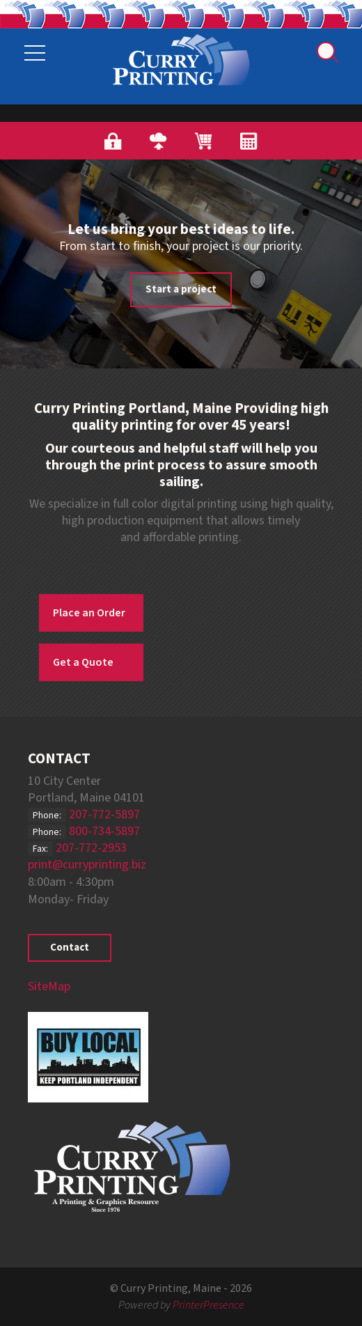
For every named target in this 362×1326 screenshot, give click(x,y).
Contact (69, 947)
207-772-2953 (91, 848)
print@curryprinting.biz (87, 864)
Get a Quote (83, 662)
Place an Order (89, 613)
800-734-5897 (104, 831)
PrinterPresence (208, 1305)
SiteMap (49, 986)
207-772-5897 (104, 814)
